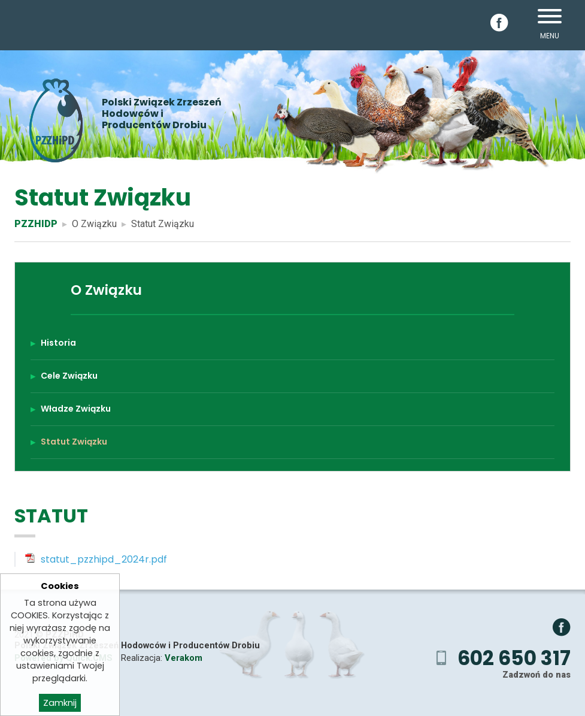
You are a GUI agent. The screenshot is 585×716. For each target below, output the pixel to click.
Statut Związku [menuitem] (74, 442)
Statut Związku (162, 223)
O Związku (94, 223)
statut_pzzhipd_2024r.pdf (104, 559)
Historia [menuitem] (58, 343)
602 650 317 (514, 658)
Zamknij (60, 703)
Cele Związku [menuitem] (69, 376)
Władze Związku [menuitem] (76, 409)
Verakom (183, 657)
